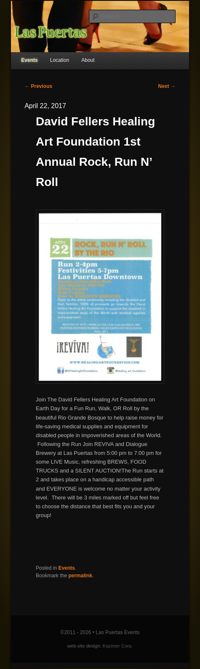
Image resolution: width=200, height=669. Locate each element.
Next (167, 86)
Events (29, 60)
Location (59, 60)
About (87, 60)
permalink (80, 576)
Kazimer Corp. (118, 645)
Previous (38, 86)
